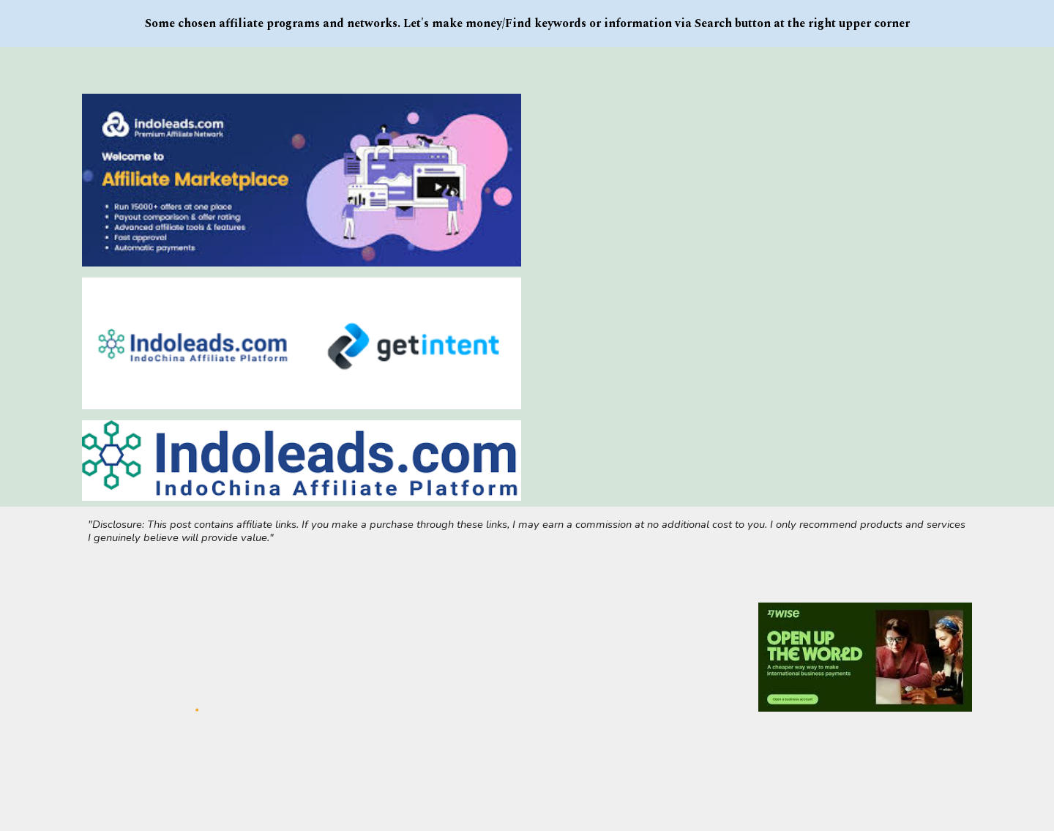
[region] (527, 23)
